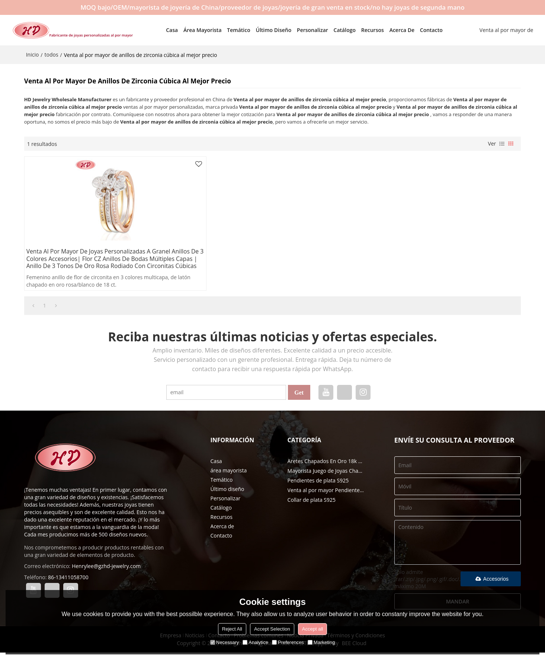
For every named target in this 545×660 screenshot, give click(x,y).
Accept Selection (272, 629)
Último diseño (264, 29)
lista (501, 143)
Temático (228, 29)
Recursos (363, 29)
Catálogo (335, 29)
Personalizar (302, 29)
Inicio (32, 53)
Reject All (232, 629)
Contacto (421, 29)
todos (51, 53)
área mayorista (193, 29)
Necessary (224, 642)
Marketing (321, 642)
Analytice (255, 642)
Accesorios (491, 586)
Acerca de (391, 29)
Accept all (312, 629)
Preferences (288, 642)
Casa (162, 29)
